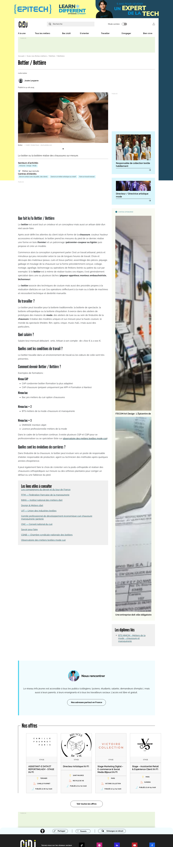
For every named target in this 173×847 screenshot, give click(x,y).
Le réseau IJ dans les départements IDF (123, 783)
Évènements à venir (80, 791)
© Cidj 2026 (115, 842)
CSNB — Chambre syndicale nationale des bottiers (47, 533)
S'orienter (84, 34)
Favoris (82, 726)
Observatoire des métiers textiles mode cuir (43, 539)
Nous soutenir (41, 766)
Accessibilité (100, 842)
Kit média (77, 796)
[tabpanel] (63, 120)
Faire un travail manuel (86, 177)
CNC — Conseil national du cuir (37, 523)
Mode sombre (121, 24)
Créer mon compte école (118, 766)
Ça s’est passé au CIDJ (44, 797)
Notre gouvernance (43, 785)
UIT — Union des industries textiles (38, 509)
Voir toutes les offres (86, 699)
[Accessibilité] (41, 726)
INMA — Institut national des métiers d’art (41, 499)
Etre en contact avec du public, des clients (33, 177)
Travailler (105, 34)
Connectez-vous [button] (118, 804)
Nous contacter (42, 762)
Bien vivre (147, 34)
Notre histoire (41, 783)
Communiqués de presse (82, 789)
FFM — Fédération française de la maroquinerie (45, 493)
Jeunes (76, 762)
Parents (76, 769)
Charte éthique (66, 842)
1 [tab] (63, 149)
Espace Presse (79, 784)
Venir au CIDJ (41, 764)
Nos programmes (42, 790)
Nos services (78, 757)
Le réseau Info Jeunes (119, 773)
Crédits (39, 769)
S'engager (126, 34)
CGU (108, 842)
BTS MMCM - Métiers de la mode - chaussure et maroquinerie (131, 330)
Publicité (48, 842)
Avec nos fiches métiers (37, 57)
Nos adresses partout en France (86, 597)
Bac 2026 (66, 34)
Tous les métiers (42, 34)
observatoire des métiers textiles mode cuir (85, 437)
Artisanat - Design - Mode (27, 166)
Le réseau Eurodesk (117, 788)
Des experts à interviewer (82, 793)
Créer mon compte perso (118, 762)
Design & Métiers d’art (32, 504)
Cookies (125, 842)
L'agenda (39, 815)
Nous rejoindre (42, 800)
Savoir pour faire (29, 528)
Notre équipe (41, 788)
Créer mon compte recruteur (119, 764)
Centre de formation (81, 776)
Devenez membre (117, 757)
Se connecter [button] (153, 24)
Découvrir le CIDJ (43, 776)
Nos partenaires (42, 795)
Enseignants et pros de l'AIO (83, 764)
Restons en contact (44, 757)
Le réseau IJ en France (118, 778)
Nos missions (41, 780)
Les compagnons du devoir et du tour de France (46, 488)
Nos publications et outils (45, 792)
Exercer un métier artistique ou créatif (63, 177)
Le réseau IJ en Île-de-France (120, 780)
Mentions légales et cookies (84, 842)
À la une (22, 34)
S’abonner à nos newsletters (122, 794)
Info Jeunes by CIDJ (44, 806)
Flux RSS (56, 842)
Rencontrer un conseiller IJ (119, 785)
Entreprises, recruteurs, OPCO (83, 766)
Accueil (21, 57)
